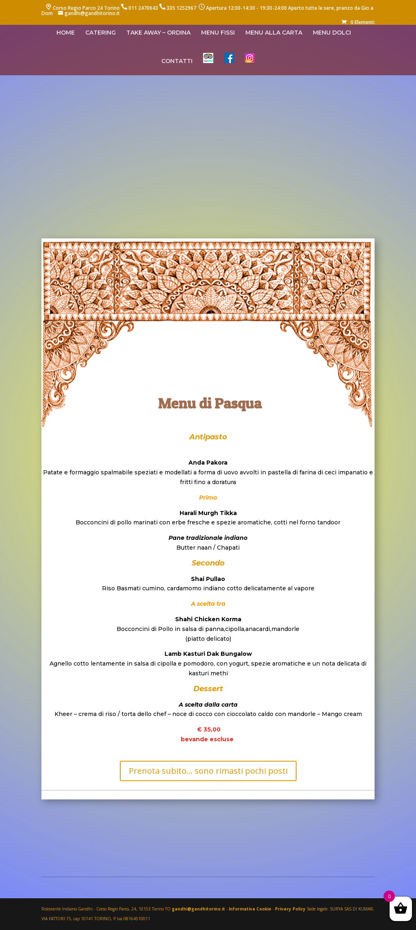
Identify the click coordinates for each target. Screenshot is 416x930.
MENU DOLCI (332, 33)
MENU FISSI (218, 33)
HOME (65, 33)
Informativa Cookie (250, 909)
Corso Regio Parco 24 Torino (86, 7)
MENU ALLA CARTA (273, 33)
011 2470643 (143, 7)
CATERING (100, 33)
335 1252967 (181, 7)
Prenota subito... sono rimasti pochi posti (208, 770)
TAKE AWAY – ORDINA (158, 33)
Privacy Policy (290, 909)
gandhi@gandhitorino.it (199, 909)
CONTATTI (177, 61)
